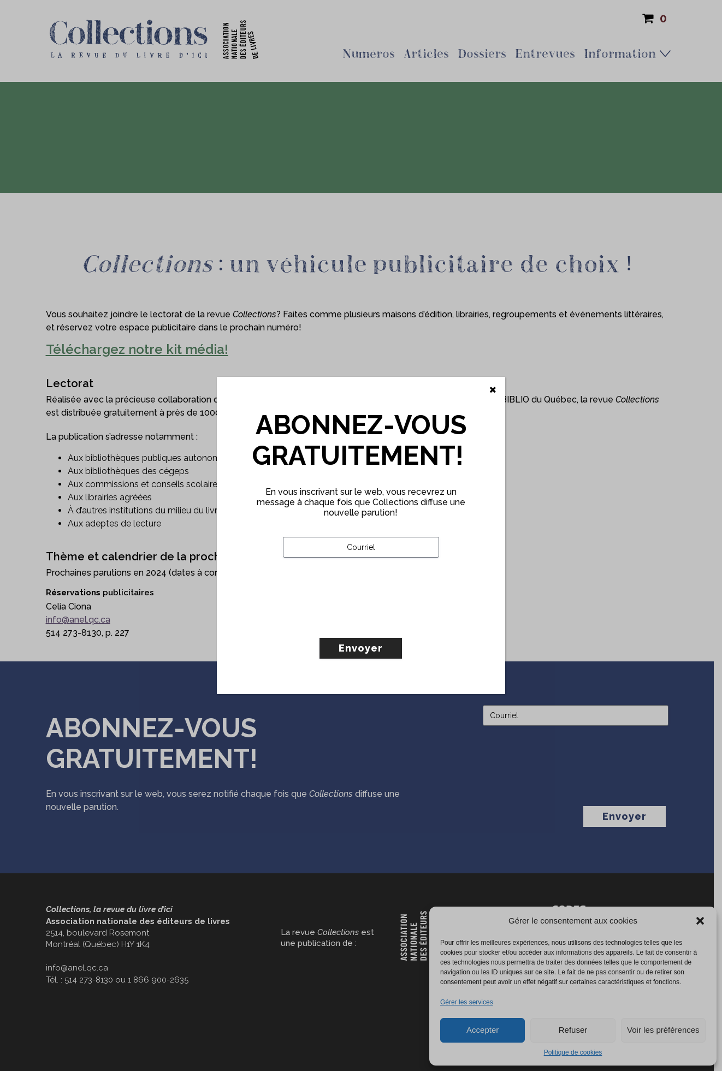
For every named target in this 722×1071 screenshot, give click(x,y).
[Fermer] (493, 390)
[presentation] (366, 620)
